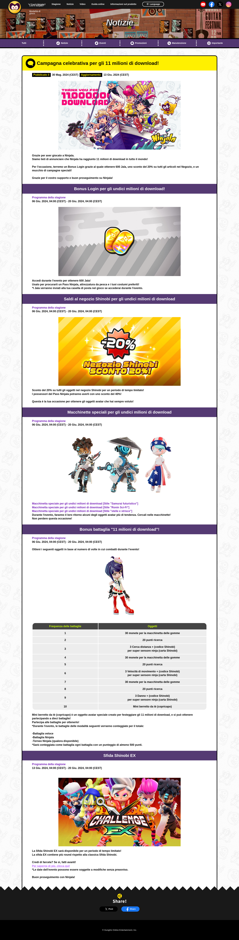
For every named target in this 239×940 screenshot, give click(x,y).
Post (108, 909)
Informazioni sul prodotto (123, 4)
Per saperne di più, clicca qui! (51, 866)
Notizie (70, 4)
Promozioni (139, 43)
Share (130, 909)
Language (153, 4)
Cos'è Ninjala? (38, 4)
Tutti (24, 43)
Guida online (97, 4)
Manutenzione (176, 43)
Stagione (56, 4)
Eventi (100, 43)
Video (82, 4)
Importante (215, 43)
